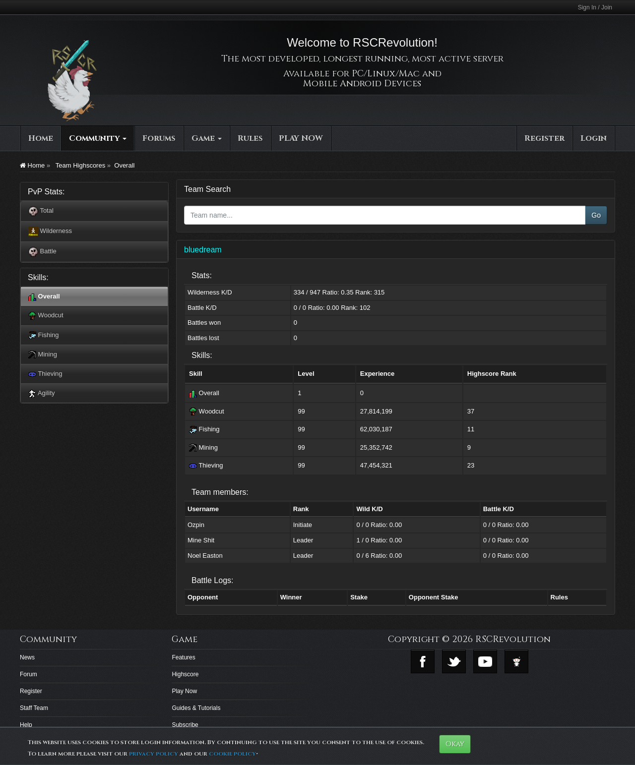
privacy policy (153, 754)
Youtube (485, 661)
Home (40, 138)
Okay (454, 744)
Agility (41, 393)
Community (98, 138)
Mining (42, 355)
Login (593, 138)
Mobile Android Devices (362, 83)
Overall (124, 165)
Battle (42, 252)
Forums (159, 138)
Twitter (454, 661)
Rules (250, 138)
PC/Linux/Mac (386, 73)
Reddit (516, 661)
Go (596, 215)
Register (544, 138)
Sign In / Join (595, 7)
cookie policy (232, 754)
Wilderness (50, 231)
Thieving (45, 374)
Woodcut (46, 315)
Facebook (423, 661)
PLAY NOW (301, 138)
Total (41, 211)
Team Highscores (79, 165)
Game (206, 138)
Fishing (43, 335)
